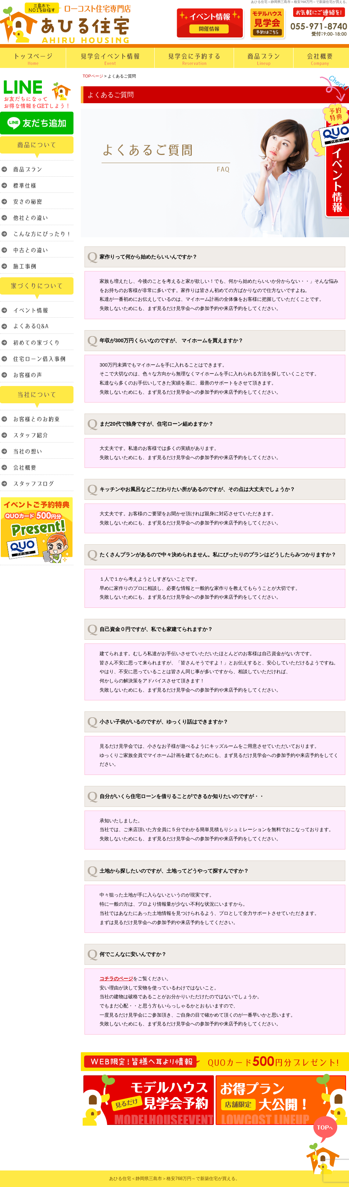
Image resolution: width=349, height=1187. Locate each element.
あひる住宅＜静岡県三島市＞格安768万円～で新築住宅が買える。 (174, 1178)
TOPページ (93, 76)
